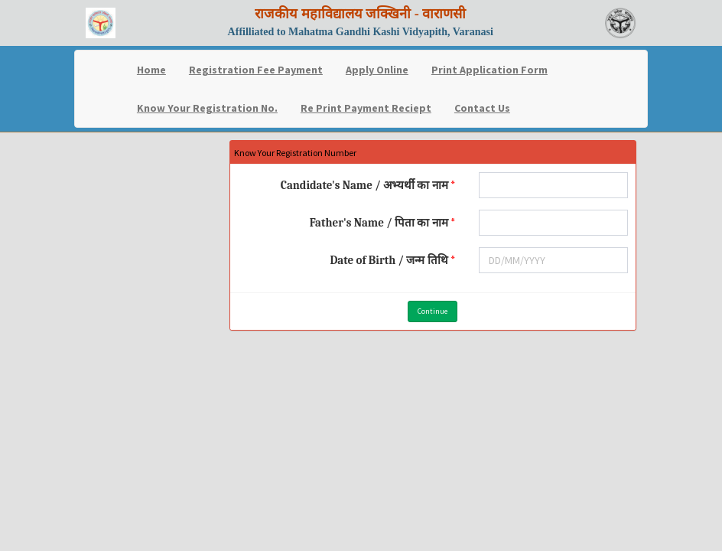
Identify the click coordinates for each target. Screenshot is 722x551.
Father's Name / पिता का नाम (379, 223)
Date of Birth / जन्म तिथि (388, 260)
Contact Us (482, 108)
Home (151, 70)
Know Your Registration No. (207, 108)
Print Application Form (489, 70)
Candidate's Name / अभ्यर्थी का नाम (364, 185)
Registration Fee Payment (256, 70)
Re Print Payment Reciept (366, 108)
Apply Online (377, 70)
